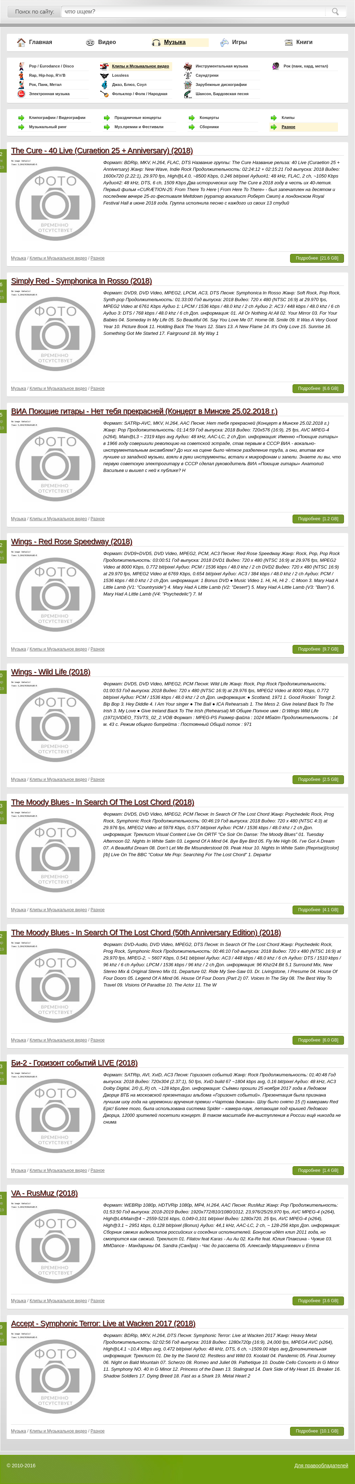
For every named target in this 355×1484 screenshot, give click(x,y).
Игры (239, 42)
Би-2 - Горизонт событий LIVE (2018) (74, 1062)
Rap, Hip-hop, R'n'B (47, 75)
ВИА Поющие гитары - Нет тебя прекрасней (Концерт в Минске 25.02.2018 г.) (144, 411)
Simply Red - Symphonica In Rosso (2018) (81, 280)
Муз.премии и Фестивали (139, 127)
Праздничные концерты (138, 117)
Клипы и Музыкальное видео (140, 66)
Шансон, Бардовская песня (222, 94)
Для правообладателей (321, 1465)
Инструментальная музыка (222, 66)
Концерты (209, 117)
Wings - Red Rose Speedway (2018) (71, 541)
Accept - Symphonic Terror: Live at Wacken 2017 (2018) (103, 1323)
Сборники (209, 127)
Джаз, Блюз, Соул (129, 84)
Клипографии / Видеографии (57, 117)
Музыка (175, 42)
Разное (288, 127)
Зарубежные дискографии (221, 84)
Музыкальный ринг (48, 127)
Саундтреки (207, 75)
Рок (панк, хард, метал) (306, 66)
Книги (304, 42)
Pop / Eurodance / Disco (51, 66)
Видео (107, 42)
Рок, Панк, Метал (45, 84)
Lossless (120, 75)
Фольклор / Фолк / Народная (140, 94)
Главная (40, 42)
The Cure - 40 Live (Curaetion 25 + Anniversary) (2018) (102, 150)
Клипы (288, 117)
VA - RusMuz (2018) (44, 1193)
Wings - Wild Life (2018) (50, 671)
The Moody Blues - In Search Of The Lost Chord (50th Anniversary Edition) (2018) (146, 932)
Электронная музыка (49, 94)
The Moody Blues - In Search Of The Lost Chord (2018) (102, 802)
